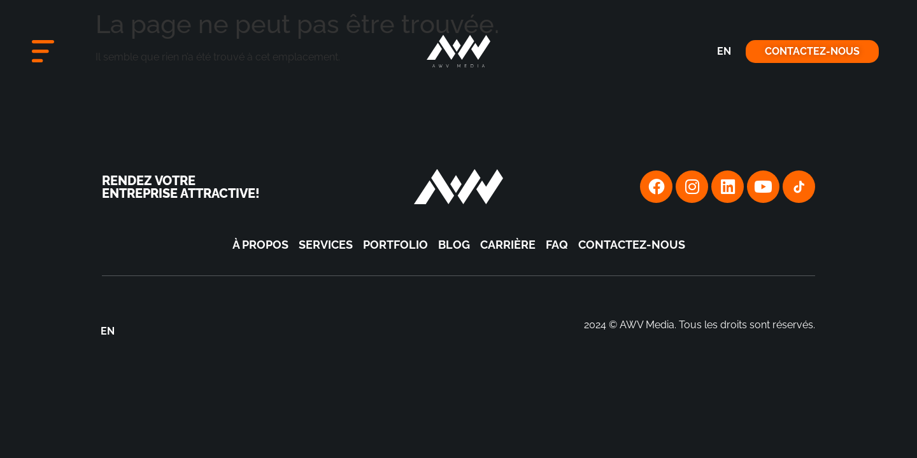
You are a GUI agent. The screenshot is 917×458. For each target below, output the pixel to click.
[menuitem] (724, 51)
